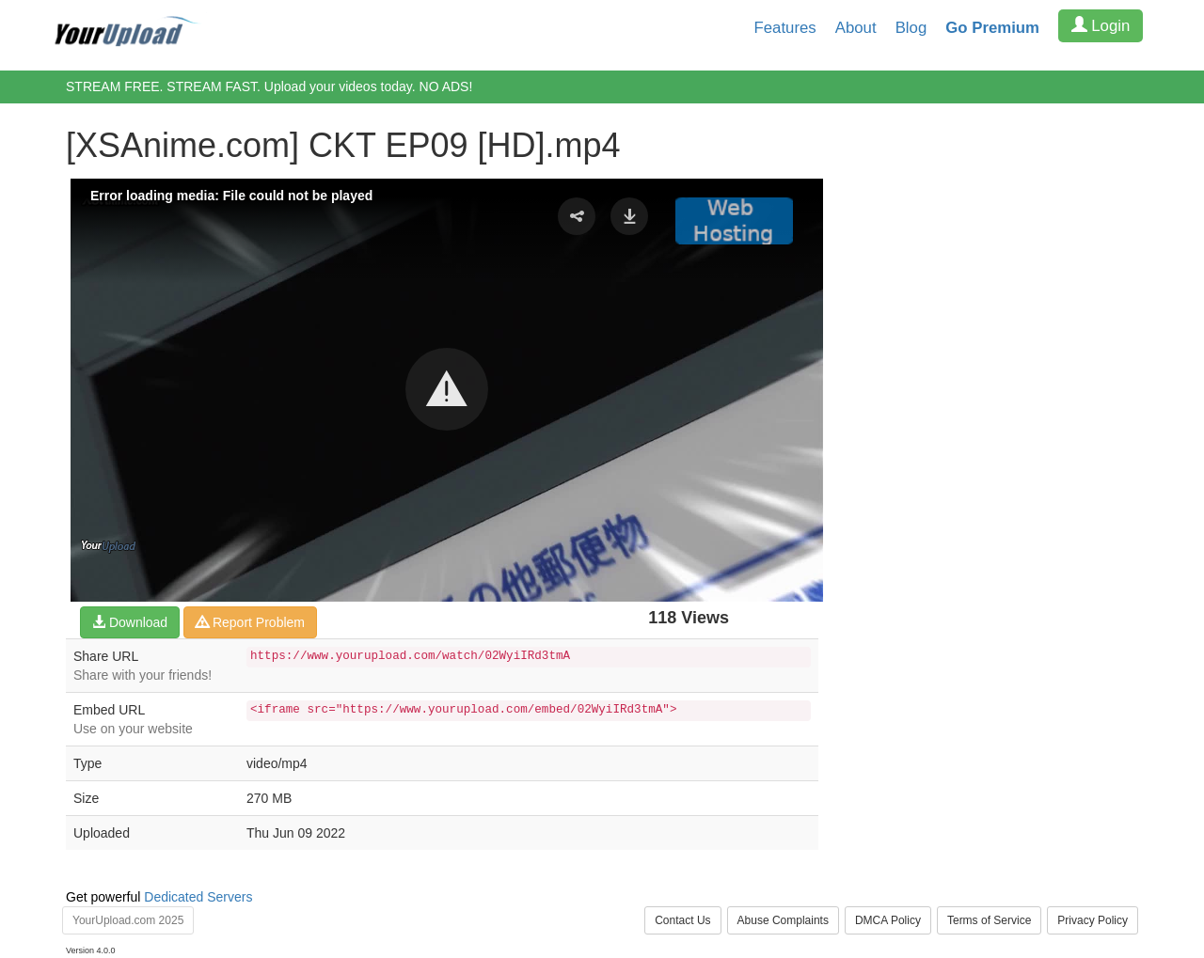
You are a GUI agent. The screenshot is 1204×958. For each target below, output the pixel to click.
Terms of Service (989, 920)
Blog (911, 28)
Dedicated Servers (198, 896)
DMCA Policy (888, 920)
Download (129, 622)
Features (785, 28)
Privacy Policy (1092, 920)
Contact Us (682, 920)
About (856, 28)
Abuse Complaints (783, 920)
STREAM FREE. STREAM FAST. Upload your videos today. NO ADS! (269, 86)
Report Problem (250, 622)
